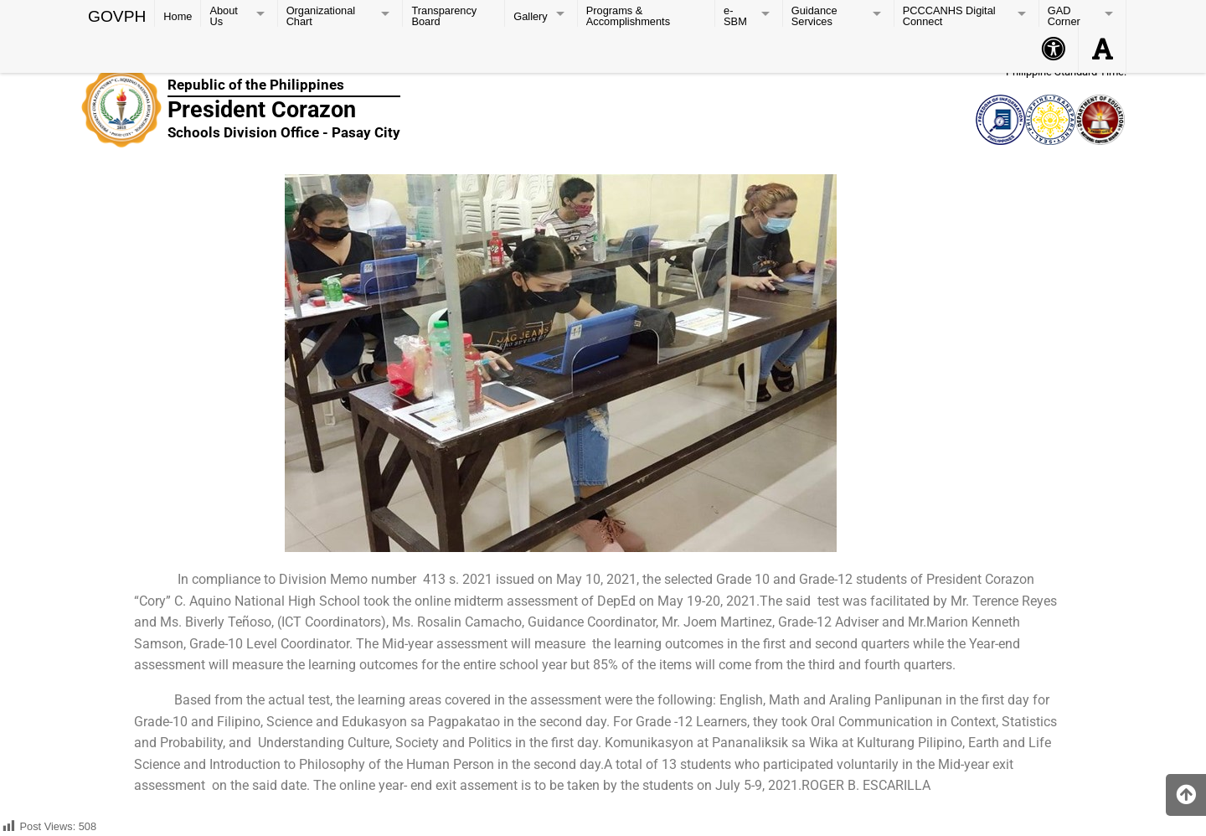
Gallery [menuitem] (530, 16)
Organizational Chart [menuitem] (321, 15)
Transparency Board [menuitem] (444, 15)
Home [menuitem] (177, 16)
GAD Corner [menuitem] (1064, 15)
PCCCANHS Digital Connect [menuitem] (949, 15)
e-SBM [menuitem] (735, 15)
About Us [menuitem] (223, 15)
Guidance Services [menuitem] (814, 15)
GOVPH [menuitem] (117, 15)
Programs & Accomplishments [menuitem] (628, 15)
